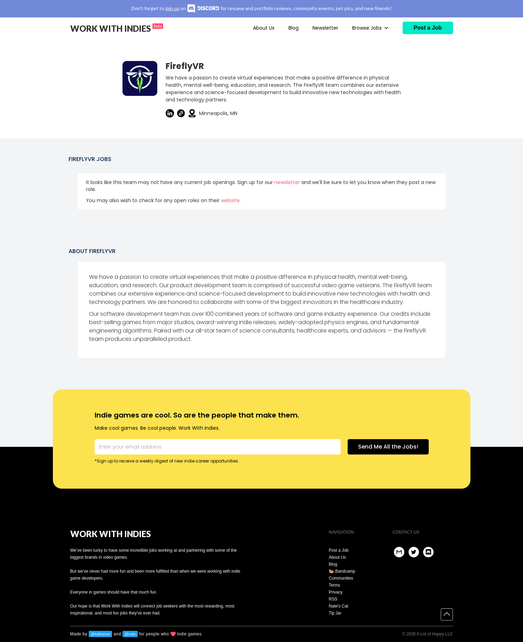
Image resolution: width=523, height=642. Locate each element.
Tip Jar (335, 613)
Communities (341, 578)
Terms (334, 585)
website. (231, 200)
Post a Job (339, 550)
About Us (264, 27)
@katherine (100, 634)
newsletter (287, 182)
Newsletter (325, 27)
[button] (370, 27)
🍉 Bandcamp (342, 571)
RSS (333, 599)
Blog (293, 27)
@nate (130, 634)
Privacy (335, 592)
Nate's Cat (338, 606)
